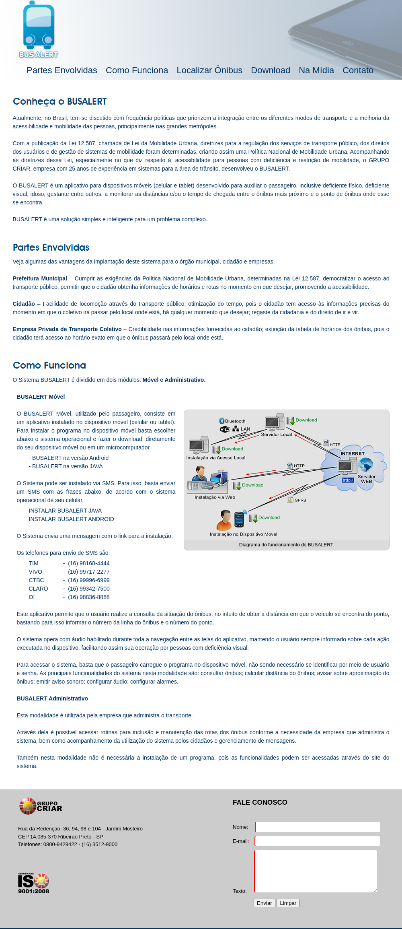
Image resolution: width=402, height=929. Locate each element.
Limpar (288, 903)
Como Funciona (137, 70)
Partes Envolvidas (62, 70)
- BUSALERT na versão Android (69, 458)
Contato (358, 70)
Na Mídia (316, 70)
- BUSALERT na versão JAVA (66, 466)
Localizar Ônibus (209, 70)
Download (270, 70)
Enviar (264, 903)
